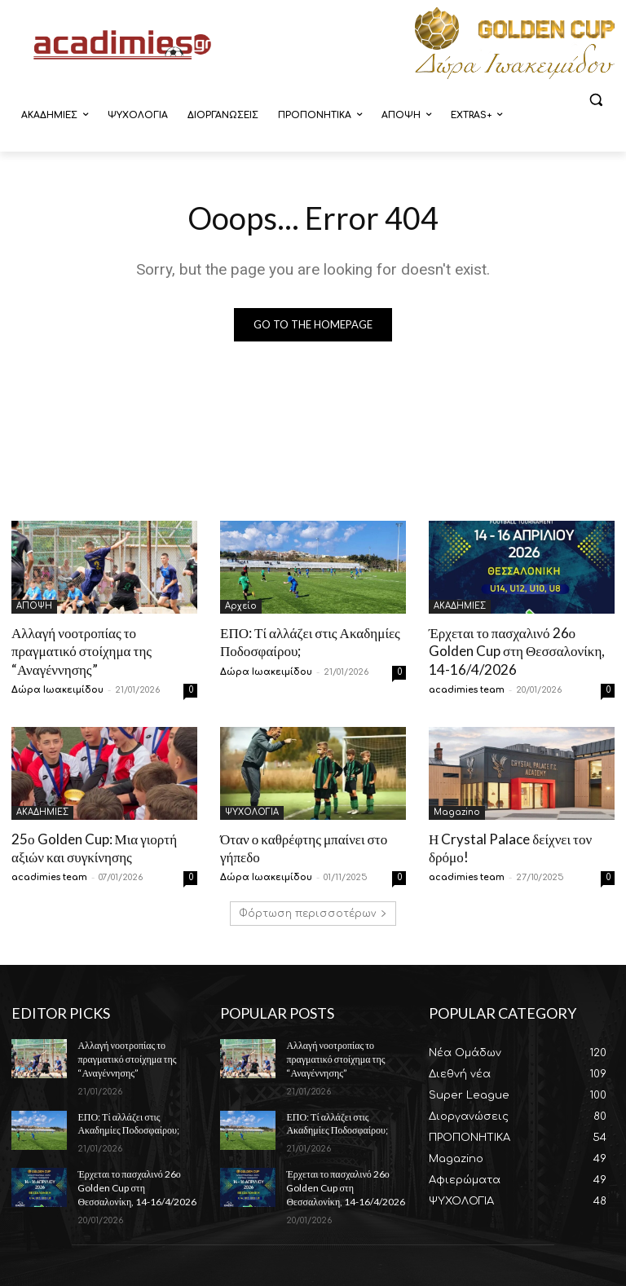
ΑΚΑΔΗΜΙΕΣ (460, 605)
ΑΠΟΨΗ (34, 605)
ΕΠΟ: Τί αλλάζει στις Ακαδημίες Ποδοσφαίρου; (128, 1123)
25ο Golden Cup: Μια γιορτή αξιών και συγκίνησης (94, 847)
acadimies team (467, 690)
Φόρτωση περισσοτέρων (313, 913)
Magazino (457, 812)
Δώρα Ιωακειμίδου (57, 690)
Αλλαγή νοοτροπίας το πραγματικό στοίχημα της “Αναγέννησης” (81, 650)
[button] (595, 100)
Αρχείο (241, 605)
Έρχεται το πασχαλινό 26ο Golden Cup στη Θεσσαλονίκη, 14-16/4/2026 (517, 650)
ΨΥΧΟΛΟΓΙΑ (252, 812)
